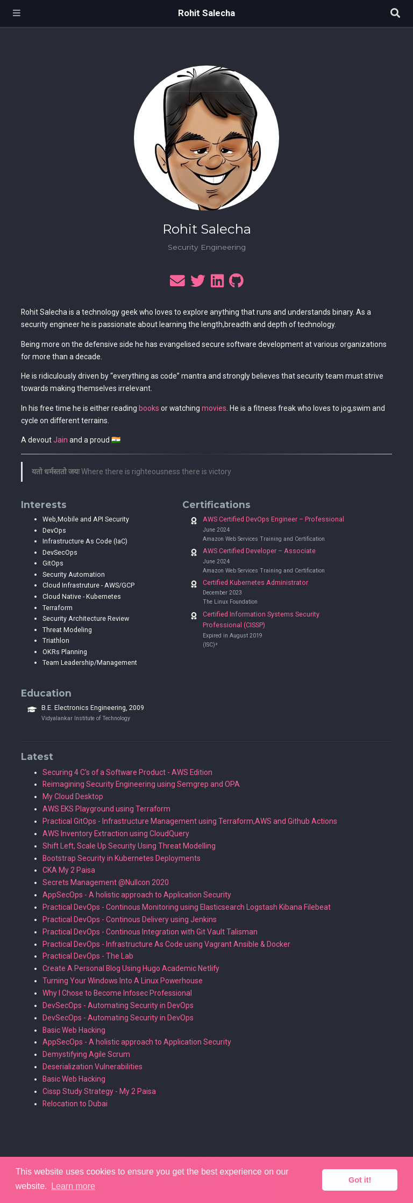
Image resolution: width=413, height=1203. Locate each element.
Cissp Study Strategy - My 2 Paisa (99, 1091)
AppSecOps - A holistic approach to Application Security (136, 894)
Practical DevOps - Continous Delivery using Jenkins (129, 919)
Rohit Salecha (206, 13)
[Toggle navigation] (16, 13)
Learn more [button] (73, 1186)
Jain (60, 440)
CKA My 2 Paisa (68, 870)
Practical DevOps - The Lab (87, 956)
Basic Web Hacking (73, 1030)
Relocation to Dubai (75, 1103)
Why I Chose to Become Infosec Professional (117, 993)
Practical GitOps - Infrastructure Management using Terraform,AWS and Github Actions (189, 821)
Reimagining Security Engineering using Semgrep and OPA (141, 784)
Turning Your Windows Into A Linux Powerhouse (122, 980)
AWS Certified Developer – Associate (259, 551)
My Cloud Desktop (72, 796)
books (149, 408)
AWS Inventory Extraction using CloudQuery (115, 833)
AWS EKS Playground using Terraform (106, 809)
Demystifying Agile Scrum (86, 1054)
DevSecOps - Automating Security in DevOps (118, 1005)
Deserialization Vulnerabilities (92, 1066)
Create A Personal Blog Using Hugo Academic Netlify (130, 968)
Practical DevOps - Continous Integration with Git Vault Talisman (150, 931)
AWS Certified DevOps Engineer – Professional (273, 519)
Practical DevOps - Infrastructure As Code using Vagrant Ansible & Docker (166, 944)
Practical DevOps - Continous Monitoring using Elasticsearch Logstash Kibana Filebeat (186, 907)
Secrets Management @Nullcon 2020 (105, 882)
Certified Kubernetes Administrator (255, 582)
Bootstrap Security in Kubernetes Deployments (121, 858)
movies (214, 408)
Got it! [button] (359, 1180)
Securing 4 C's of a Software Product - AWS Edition (127, 772)
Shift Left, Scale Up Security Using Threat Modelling (129, 846)
